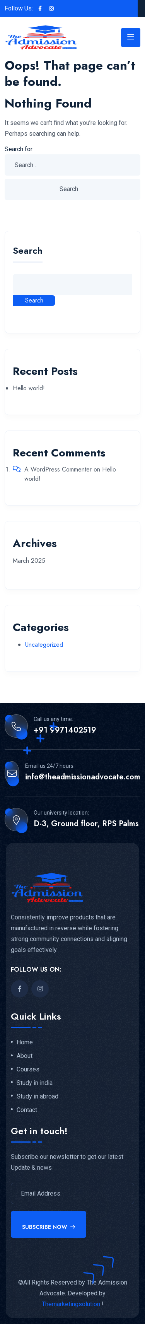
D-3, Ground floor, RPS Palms (86, 824)
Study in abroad (37, 1096)
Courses (28, 1069)
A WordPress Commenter (58, 469)
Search (28, 251)
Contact (27, 1110)
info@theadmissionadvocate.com (82, 777)
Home (25, 1042)
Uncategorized (44, 644)
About (24, 1055)
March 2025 (29, 560)
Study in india (35, 1083)
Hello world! (29, 388)
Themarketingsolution (71, 1304)
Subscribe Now (48, 1227)
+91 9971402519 (65, 730)
